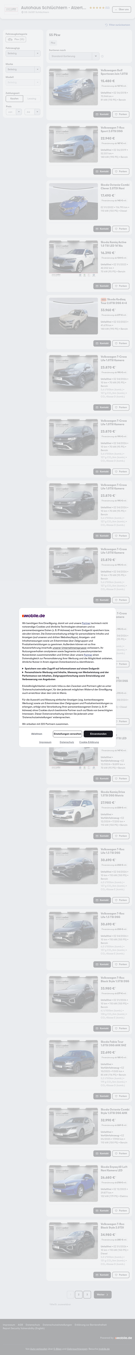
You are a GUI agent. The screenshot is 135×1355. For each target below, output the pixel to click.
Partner (86, 623)
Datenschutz (67, 742)
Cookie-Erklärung (89, 742)
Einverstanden (98, 733)
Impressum (45, 742)
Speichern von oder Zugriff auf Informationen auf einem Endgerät (62, 668)
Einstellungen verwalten (67, 733)
